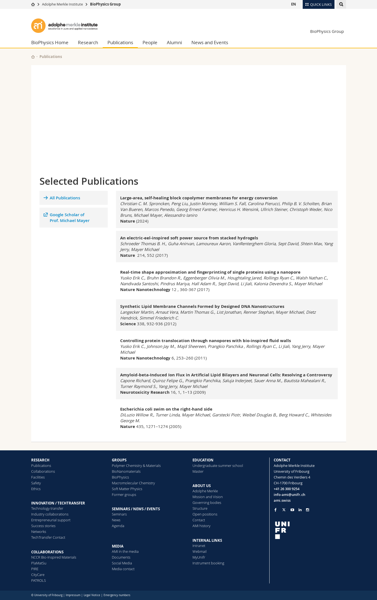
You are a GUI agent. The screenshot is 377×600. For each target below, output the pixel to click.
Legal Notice (92, 595)
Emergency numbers (117, 595)
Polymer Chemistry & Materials (136, 465)
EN (293, 4)
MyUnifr (199, 557)
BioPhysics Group (105, 4)
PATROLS (38, 580)
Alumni (174, 42)
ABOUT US (202, 485)
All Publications (65, 198)
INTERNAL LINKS (207, 540)
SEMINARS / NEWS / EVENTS (136, 508)
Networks (38, 531)
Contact (199, 519)
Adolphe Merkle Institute (62, 4)
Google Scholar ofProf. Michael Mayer (69, 217)
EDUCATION (203, 460)
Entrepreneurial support (50, 519)
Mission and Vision (208, 496)
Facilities (38, 477)
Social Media (122, 563)
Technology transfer (47, 508)
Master (198, 471)
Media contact (123, 568)
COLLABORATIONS (47, 551)
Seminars (119, 514)
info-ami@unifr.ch (289, 494)
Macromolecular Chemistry (133, 482)
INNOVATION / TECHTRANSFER (58, 503)
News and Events (209, 42)
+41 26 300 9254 (286, 488)
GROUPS (119, 460)
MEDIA (117, 546)
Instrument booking (208, 563)
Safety (36, 482)
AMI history (201, 525)
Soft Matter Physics (127, 488)
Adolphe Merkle (205, 490)
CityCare (37, 574)
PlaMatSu (38, 563)
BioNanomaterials (126, 471)
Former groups (124, 494)
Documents (121, 557)
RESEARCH (40, 460)
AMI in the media (125, 551)
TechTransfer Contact (48, 537)
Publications (120, 42)
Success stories (43, 525)
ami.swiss (282, 500)
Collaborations (43, 471)
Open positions (205, 514)
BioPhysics (120, 477)
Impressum (73, 595)
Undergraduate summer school (218, 465)
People (150, 42)
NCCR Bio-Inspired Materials (53, 557)
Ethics (36, 488)
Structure (200, 508)
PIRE (34, 568)
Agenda (118, 525)
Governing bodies (207, 502)
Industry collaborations (49, 514)
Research (88, 42)
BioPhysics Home (49, 42)
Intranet (199, 545)
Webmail (200, 551)
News (116, 519)
